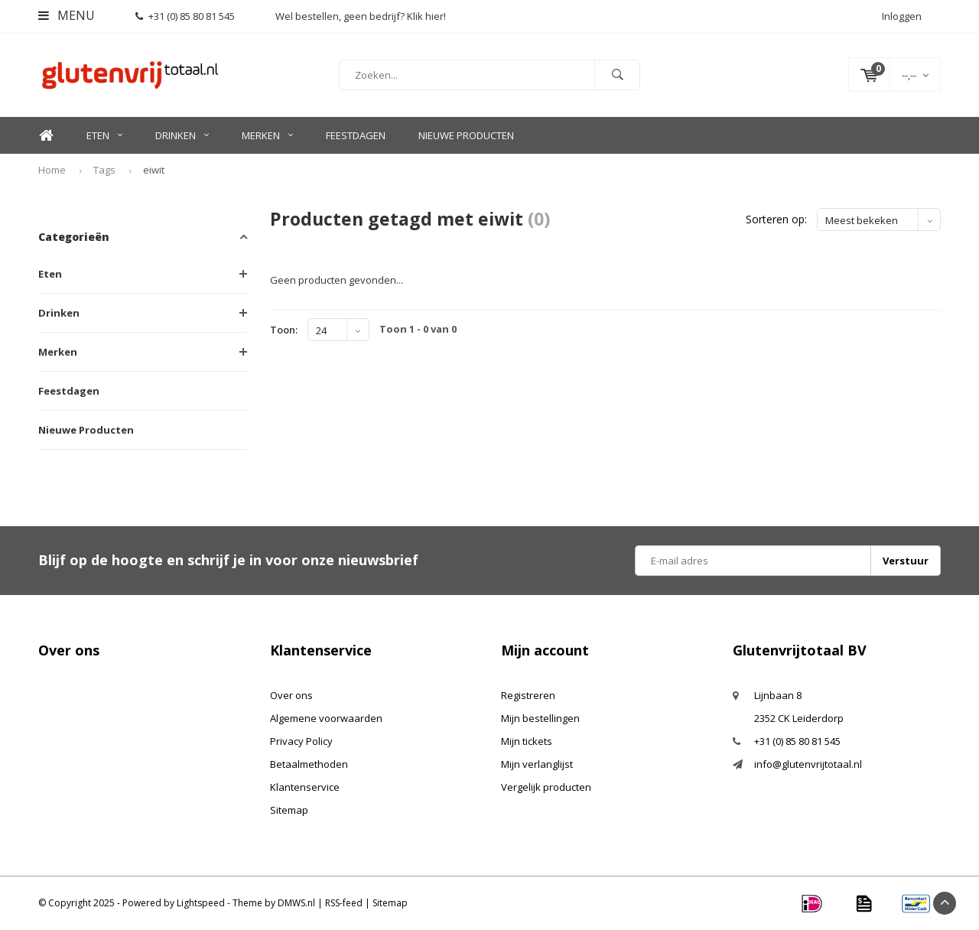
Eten (104, 135)
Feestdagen (355, 135)
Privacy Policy (301, 741)
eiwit (153, 170)
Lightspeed (201, 902)
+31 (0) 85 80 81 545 (185, 16)
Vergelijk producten (546, 787)
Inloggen (902, 16)
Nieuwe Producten (466, 135)
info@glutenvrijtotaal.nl (808, 764)
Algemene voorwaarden (326, 718)
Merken (267, 135)
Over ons (291, 695)
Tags (104, 170)
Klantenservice (305, 787)
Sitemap (289, 810)
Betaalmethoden (309, 764)
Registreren (528, 695)
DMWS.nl (296, 902)
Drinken (182, 135)
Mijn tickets (526, 741)
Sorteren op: (776, 219)
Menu (66, 15)
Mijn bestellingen (540, 718)
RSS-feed (344, 902)
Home (46, 135)
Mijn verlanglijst (537, 764)
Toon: (284, 330)
